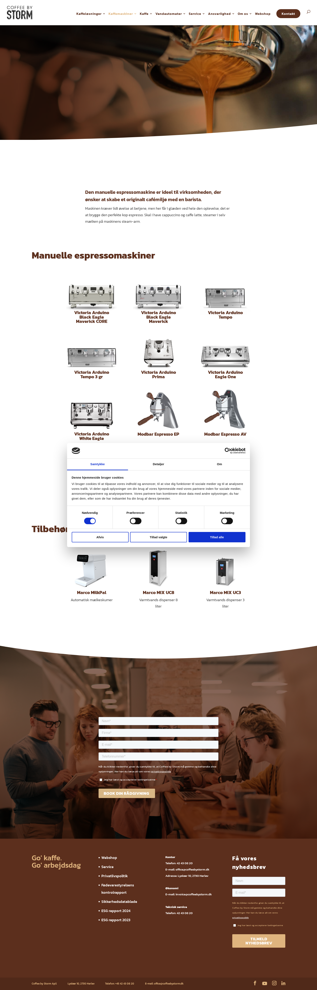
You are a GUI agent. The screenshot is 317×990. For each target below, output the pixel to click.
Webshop (263, 13)
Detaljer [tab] (158, 464)
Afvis (100, 537)
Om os (243, 13)
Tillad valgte (158, 537)
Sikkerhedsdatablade (119, 901)
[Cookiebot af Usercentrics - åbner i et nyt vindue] (227, 451)
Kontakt (288, 13)
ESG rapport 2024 (115, 910)
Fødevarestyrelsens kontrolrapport (93, 971)
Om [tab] (219, 464)
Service (195, 13)
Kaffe (144, 13)
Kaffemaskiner (121, 13)
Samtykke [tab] (97, 464)
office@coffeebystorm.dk (192, 869)
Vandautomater (168, 13)
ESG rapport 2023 (115, 920)
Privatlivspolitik (114, 876)
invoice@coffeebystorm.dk (194, 894)
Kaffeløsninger (89, 13)
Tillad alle (217, 537)
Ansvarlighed (219, 13)
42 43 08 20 (185, 863)
